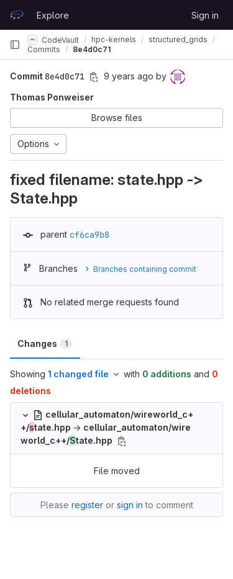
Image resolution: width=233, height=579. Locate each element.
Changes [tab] (45, 343)
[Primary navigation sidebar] (15, 45)
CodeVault (53, 40)
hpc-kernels (113, 39)
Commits (43, 49)
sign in (130, 505)
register (87, 505)
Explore (53, 15)
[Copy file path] (121, 441)
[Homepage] (17, 15)
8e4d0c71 (92, 49)
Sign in (205, 15)
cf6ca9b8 (89, 234)
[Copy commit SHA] (93, 77)
